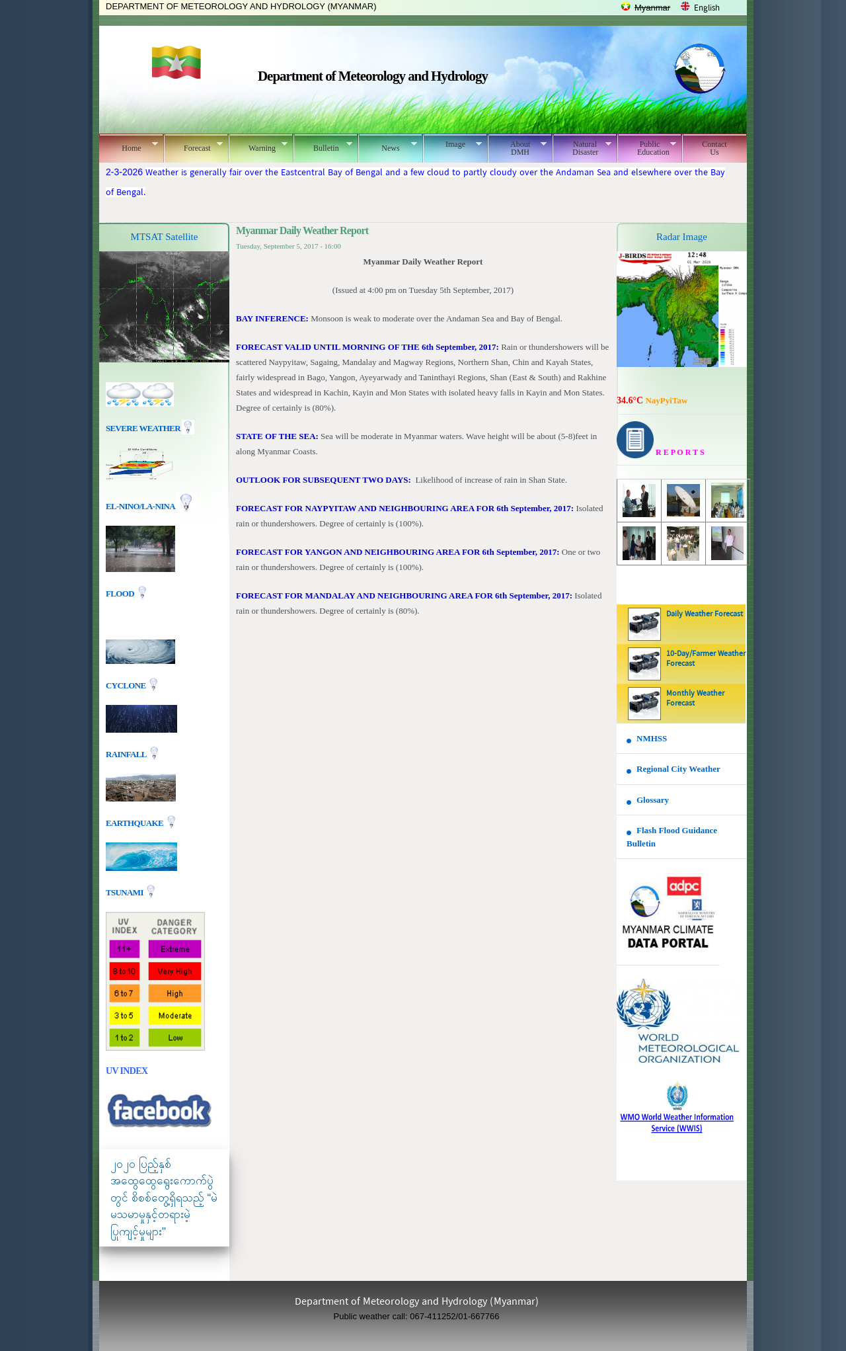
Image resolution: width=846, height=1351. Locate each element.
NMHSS (651, 738)
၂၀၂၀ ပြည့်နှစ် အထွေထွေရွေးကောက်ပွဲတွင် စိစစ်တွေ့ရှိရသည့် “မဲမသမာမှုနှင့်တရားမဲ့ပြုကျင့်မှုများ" (163, 1198)
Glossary (652, 800)
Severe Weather (150, 428)
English (707, 8)
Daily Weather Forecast (704, 614)
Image (452, 144)
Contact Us (714, 148)
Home (128, 146)
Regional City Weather (678, 769)
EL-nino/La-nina (140, 506)
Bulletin (322, 146)
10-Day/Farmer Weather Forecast (706, 659)
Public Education (646, 148)
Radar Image (681, 236)
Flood (121, 593)
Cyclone (126, 685)
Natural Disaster (582, 148)
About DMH (517, 148)
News (387, 146)
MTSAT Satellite (164, 236)
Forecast (193, 146)
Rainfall (127, 753)
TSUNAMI (125, 892)
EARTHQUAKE (135, 822)
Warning (258, 146)
